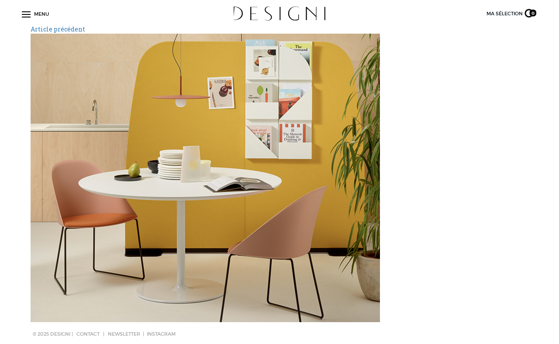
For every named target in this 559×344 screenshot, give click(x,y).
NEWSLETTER (124, 334)
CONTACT (88, 334)
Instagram (161, 334)
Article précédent (58, 29)
